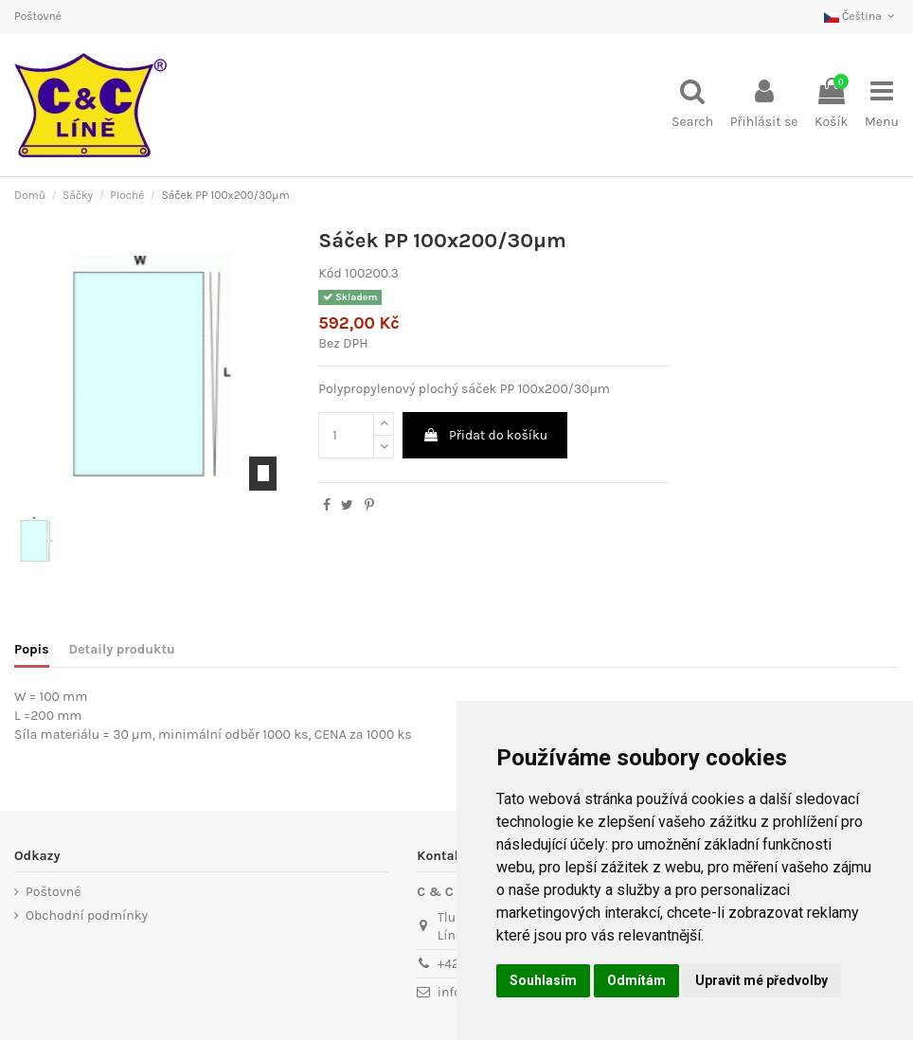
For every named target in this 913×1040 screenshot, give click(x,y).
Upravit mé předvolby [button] (761, 980)
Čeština (861, 16)
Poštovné (38, 16)
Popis (31, 649)
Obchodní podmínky (87, 915)
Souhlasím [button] (543, 980)
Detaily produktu (122, 649)
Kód (329, 273)
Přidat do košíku (485, 435)
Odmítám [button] (636, 980)
